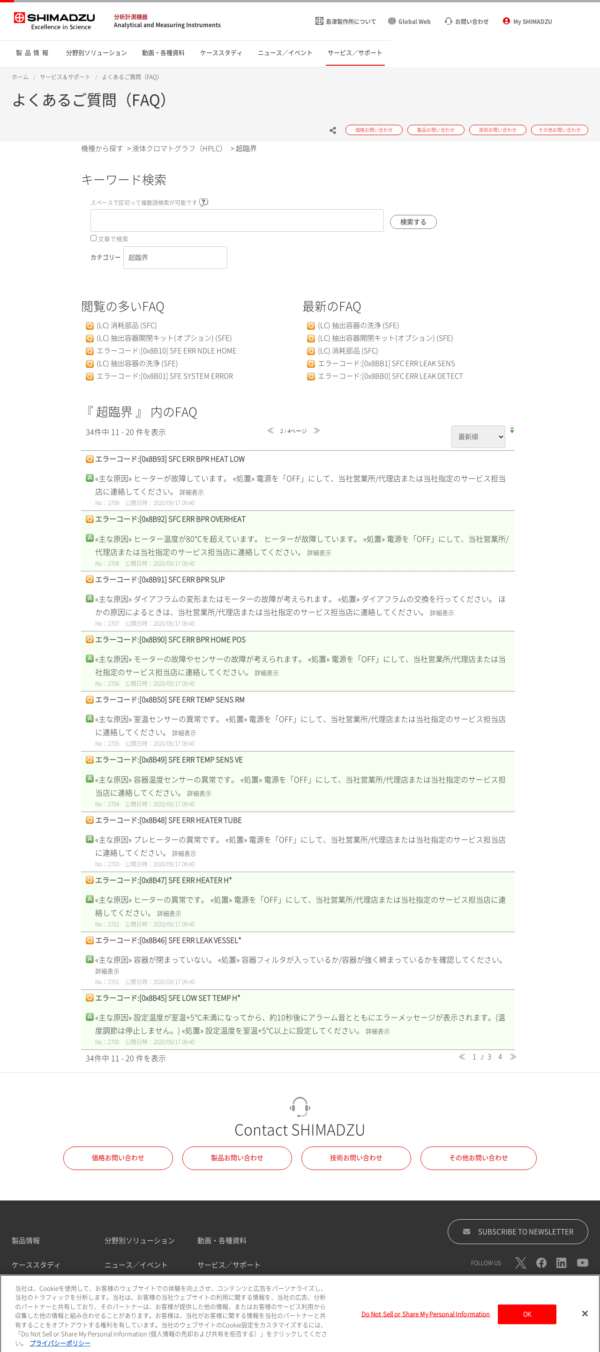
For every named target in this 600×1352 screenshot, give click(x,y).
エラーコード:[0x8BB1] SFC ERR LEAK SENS (386, 363)
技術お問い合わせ (356, 1158)
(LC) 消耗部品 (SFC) (127, 325)
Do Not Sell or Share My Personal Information (425, 1320)
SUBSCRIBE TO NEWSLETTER (518, 1231)
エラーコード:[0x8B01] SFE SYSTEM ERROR (165, 376)
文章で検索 (113, 239)
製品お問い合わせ (237, 1158)
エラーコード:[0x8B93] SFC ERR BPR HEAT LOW (170, 459)
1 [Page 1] (474, 1056)
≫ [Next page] (513, 1056)
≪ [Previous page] (461, 1056)
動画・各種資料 (222, 1240)
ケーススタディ (36, 1264)
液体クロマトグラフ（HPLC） (179, 148)
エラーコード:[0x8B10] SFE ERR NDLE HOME (167, 350)
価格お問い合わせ (118, 1158)
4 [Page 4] (500, 1056)
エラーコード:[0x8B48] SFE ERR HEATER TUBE (168, 820)
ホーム (20, 77)
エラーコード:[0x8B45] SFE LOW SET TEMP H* (167, 998)
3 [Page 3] (489, 1056)
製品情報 (26, 1240)
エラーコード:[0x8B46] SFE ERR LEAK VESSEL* (168, 940)
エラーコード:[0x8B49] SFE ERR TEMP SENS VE (169, 759)
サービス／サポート (229, 1264)
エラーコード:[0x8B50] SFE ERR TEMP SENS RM (170, 699)
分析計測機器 (131, 17)
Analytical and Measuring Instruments (167, 25)
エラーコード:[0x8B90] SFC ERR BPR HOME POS (170, 639)
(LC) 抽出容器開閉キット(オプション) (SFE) (164, 338)
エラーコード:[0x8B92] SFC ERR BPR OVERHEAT (170, 519)
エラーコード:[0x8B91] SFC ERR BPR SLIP (160, 579)
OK (527, 1320)
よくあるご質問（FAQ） (132, 77)
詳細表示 (192, 492)
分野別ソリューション (140, 1240)
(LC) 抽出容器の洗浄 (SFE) (137, 363)
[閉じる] (585, 1319)
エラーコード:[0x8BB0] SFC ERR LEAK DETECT (390, 376)
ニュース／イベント (136, 1264)
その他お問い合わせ (478, 1158)
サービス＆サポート (65, 77)
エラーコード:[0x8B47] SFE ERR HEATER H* (163, 880)
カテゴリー (105, 257)
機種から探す (102, 148)
